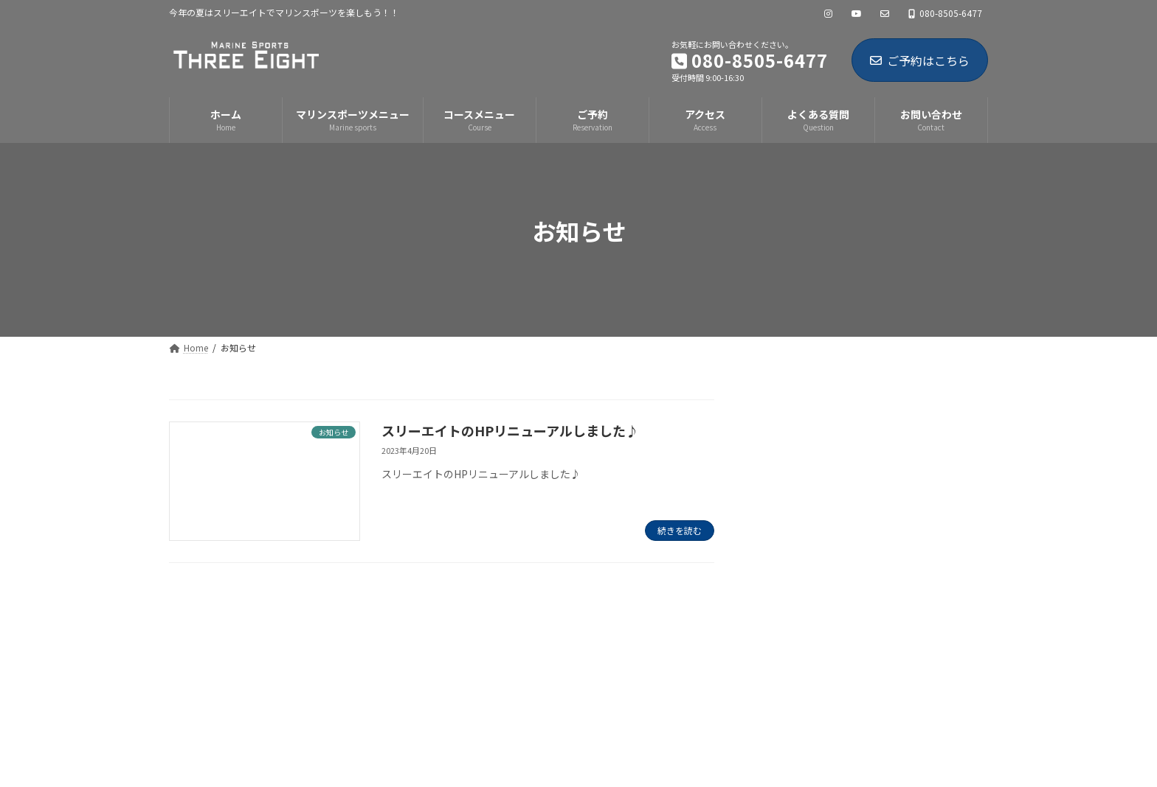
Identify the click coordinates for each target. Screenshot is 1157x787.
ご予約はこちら (920, 60)
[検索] (950, 412)
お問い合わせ (452, 625)
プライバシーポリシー (237, 625)
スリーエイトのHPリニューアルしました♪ (510, 430)
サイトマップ (355, 625)
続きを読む (679, 530)
